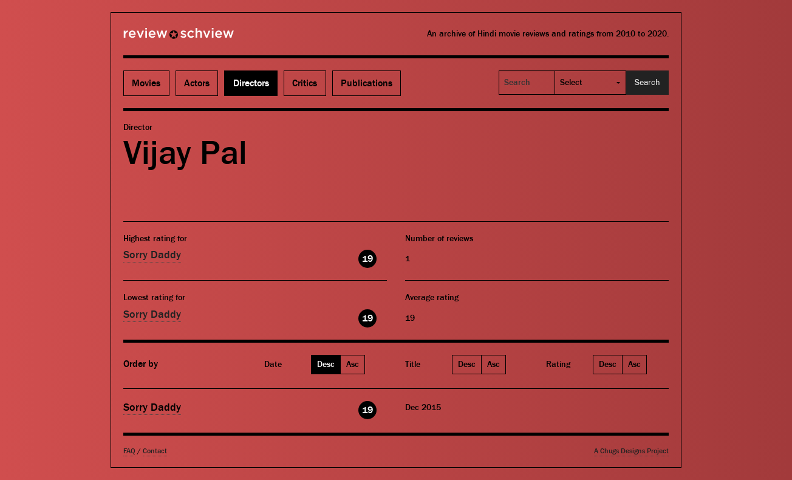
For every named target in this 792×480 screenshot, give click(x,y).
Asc (352, 364)
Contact (155, 451)
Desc (326, 364)
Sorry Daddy (152, 255)
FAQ (129, 451)
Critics (304, 83)
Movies (146, 83)
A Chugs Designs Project (631, 451)
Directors (251, 83)
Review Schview (158, 38)
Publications (366, 83)
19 (367, 259)
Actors (197, 83)
